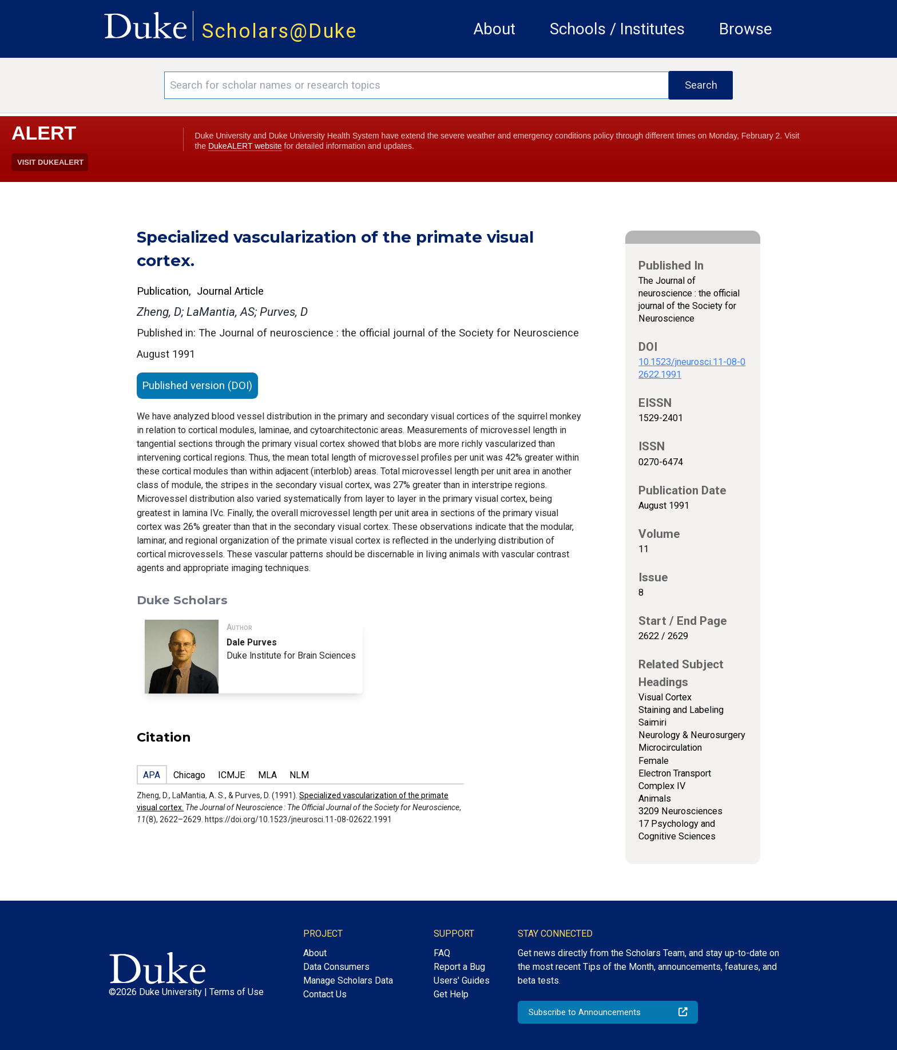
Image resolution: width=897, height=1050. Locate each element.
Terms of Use (236, 991)
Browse (745, 28)
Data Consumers (336, 966)
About (494, 28)
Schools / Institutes (617, 28)
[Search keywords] (416, 85)
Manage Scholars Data (348, 980)
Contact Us (325, 994)
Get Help (451, 994)
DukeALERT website (245, 145)
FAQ (442, 953)
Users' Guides (462, 980)
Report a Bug (459, 966)
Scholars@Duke (280, 30)
